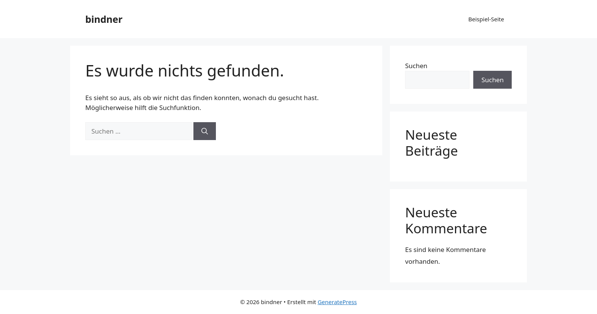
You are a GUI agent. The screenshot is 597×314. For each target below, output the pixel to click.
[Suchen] (204, 131)
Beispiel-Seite (486, 19)
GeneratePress (337, 302)
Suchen (416, 65)
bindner (104, 19)
